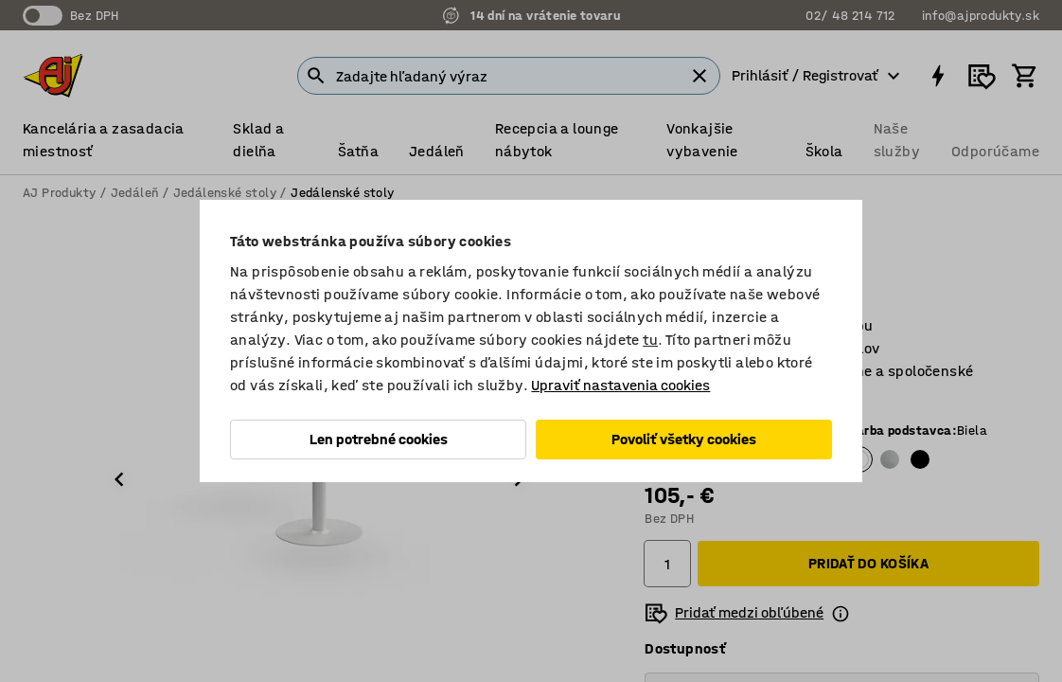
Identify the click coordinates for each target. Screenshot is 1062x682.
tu (650, 340)
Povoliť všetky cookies (683, 439)
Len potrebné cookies (379, 439)
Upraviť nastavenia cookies (620, 385)
